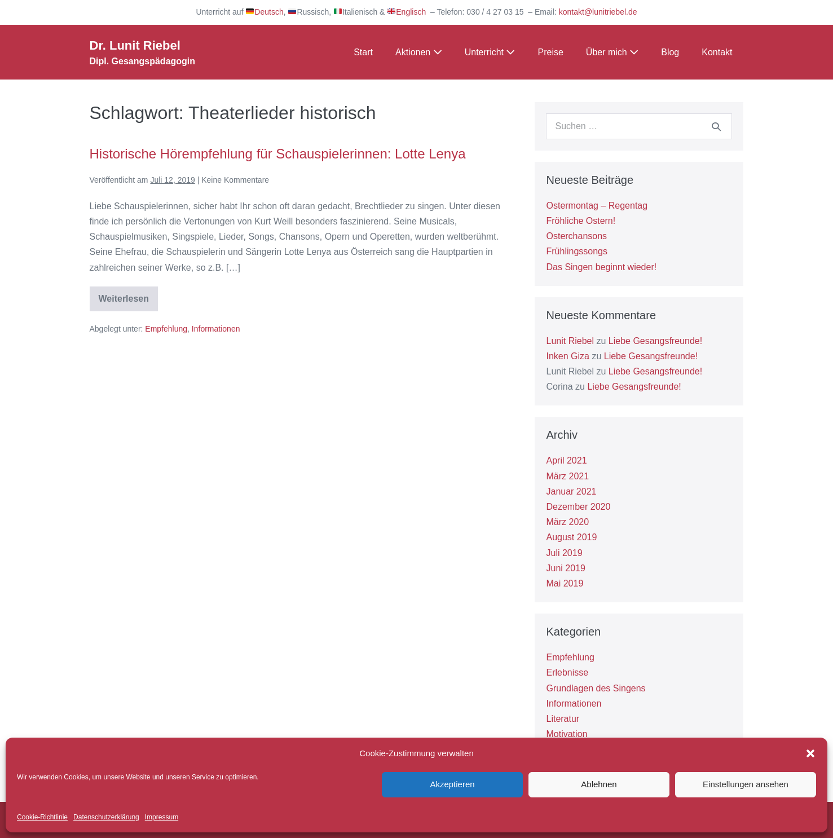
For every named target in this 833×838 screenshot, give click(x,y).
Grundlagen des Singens (595, 688)
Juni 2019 (565, 568)
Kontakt (717, 52)
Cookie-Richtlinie (42, 817)
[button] (810, 753)
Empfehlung (166, 328)
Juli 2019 (564, 553)
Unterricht (490, 52)
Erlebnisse (567, 672)
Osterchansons (576, 236)
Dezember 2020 (578, 506)
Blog (670, 52)
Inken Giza (567, 356)
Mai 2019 (564, 583)
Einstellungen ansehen (745, 784)
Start (363, 52)
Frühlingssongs (576, 251)
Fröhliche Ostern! (580, 221)
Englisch (406, 11)
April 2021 (566, 460)
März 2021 (567, 476)
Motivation (566, 734)
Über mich (612, 52)
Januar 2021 (571, 491)
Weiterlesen (128, 302)
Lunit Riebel (570, 341)
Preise (550, 52)
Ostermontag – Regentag (596, 205)
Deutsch (264, 11)
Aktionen (418, 52)
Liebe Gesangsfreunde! (655, 341)
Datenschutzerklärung (106, 817)
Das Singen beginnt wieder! (601, 267)
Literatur (562, 719)
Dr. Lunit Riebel (135, 45)
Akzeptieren (452, 784)
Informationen (216, 328)
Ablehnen (598, 784)
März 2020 (567, 522)
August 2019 (571, 537)
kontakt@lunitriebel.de (598, 11)
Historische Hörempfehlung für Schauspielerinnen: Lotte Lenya (278, 153)
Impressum (161, 817)
